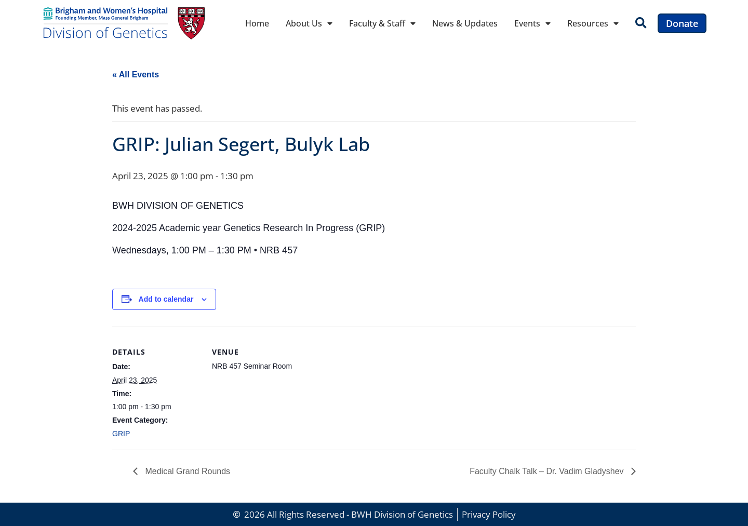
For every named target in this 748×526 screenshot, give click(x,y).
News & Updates (465, 23)
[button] (641, 23)
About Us (309, 23)
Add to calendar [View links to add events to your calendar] (166, 299)
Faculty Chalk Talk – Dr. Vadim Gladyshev (548, 471)
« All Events (135, 74)
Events (532, 23)
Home (257, 23)
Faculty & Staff (382, 23)
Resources (593, 23)
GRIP (121, 433)
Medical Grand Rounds (186, 471)
